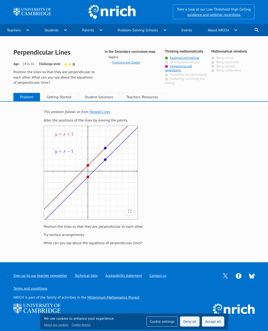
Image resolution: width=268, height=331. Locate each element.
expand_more (28, 30)
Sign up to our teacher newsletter (40, 275)
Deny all (189, 321)
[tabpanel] (134, 177)
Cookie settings (162, 321)
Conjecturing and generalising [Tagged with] (178, 68)
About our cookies (56, 325)
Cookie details (81, 325)
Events (186, 30)
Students (51, 30)
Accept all (213, 321)
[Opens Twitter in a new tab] (225, 275)
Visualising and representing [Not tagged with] (188, 74)
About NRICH (218, 30)
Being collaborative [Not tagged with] (228, 70)
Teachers (14, 30)
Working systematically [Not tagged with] (185, 62)
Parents (88, 30)
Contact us (157, 275)
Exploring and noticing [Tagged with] (184, 58)
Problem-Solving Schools (138, 30)
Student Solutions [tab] (98, 97)
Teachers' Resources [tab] (142, 97)
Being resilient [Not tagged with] (225, 66)
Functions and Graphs (126, 63)
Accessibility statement (123, 275)
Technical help (86, 275)
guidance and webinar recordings (213, 14)
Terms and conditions (30, 288)
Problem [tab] (26, 97)
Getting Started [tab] (59, 97)
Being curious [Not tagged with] (225, 58)
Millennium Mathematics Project (113, 297)
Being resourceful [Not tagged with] (227, 62)
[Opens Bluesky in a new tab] (252, 275)
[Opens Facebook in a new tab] (238, 275)
